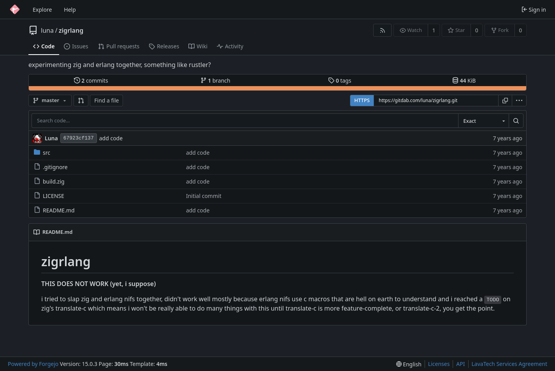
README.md (54, 210)
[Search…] (516, 120)
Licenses (439, 363)
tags (339, 80)
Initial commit (203, 196)
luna (47, 30)
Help (70, 9)
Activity (230, 46)
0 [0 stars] (476, 30)
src (42, 152)
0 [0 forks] (520, 30)
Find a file (106, 100)
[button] (81, 100)
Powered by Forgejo (33, 363)
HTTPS (362, 100)
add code (111, 138)
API (460, 363)
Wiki (197, 46)
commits (91, 80)
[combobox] (483, 120)
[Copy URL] (505, 100)
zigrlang (71, 30)
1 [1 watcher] (434, 30)
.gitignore (51, 167)
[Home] (15, 9)
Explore (42, 9)
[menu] (519, 100)
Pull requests (118, 46)
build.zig (49, 181)
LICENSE (49, 196)
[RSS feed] (382, 30)
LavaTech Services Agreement (509, 363)
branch (215, 80)
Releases (164, 46)
